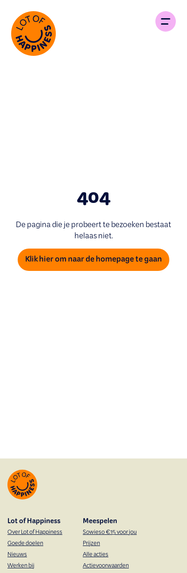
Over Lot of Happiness (34, 532)
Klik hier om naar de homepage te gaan (93, 259)
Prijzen (91, 543)
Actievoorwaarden (106, 566)
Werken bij (20, 566)
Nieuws (17, 555)
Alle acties (95, 555)
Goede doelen (25, 543)
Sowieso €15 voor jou (110, 532)
